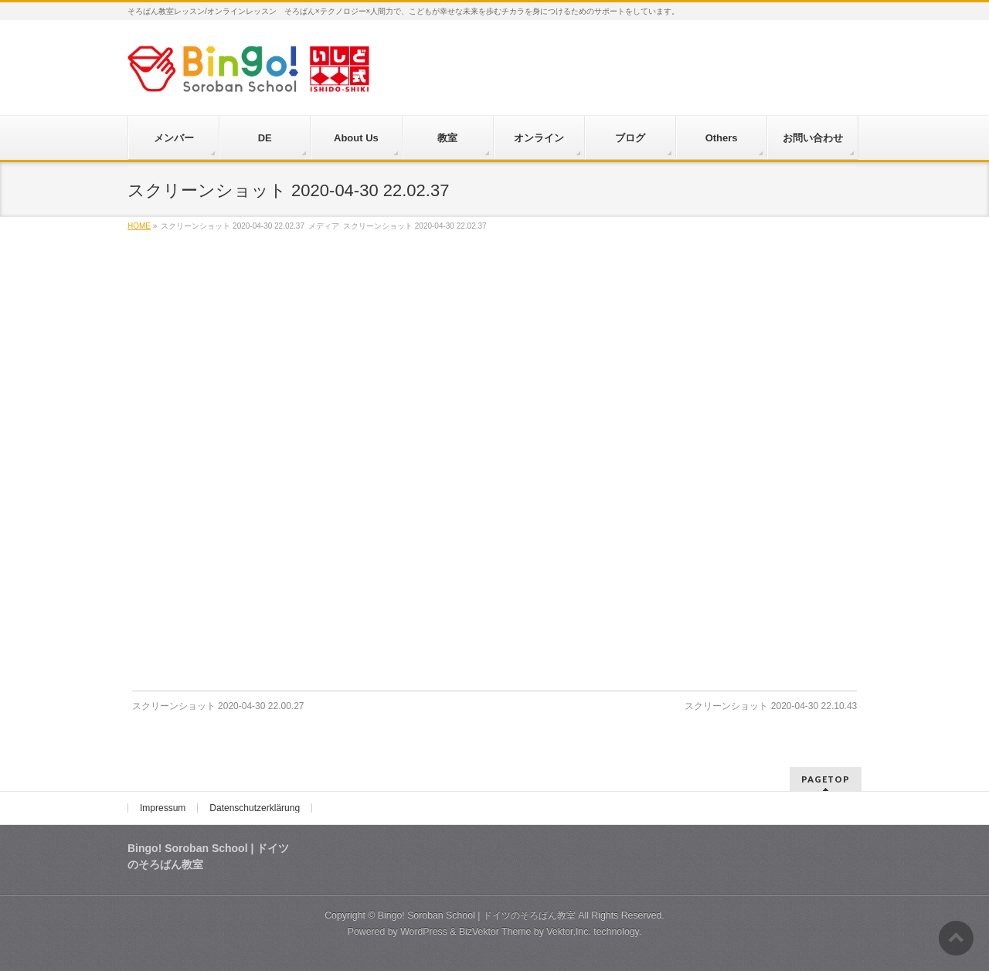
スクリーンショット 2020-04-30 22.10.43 (771, 706)
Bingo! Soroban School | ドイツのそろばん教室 (477, 915)
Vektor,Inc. (568, 931)
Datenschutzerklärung (254, 808)
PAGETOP (825, 779)
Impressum (162, 808)
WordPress (423, 931)
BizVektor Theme (495, 931)
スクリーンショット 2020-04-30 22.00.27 (218, 706)
